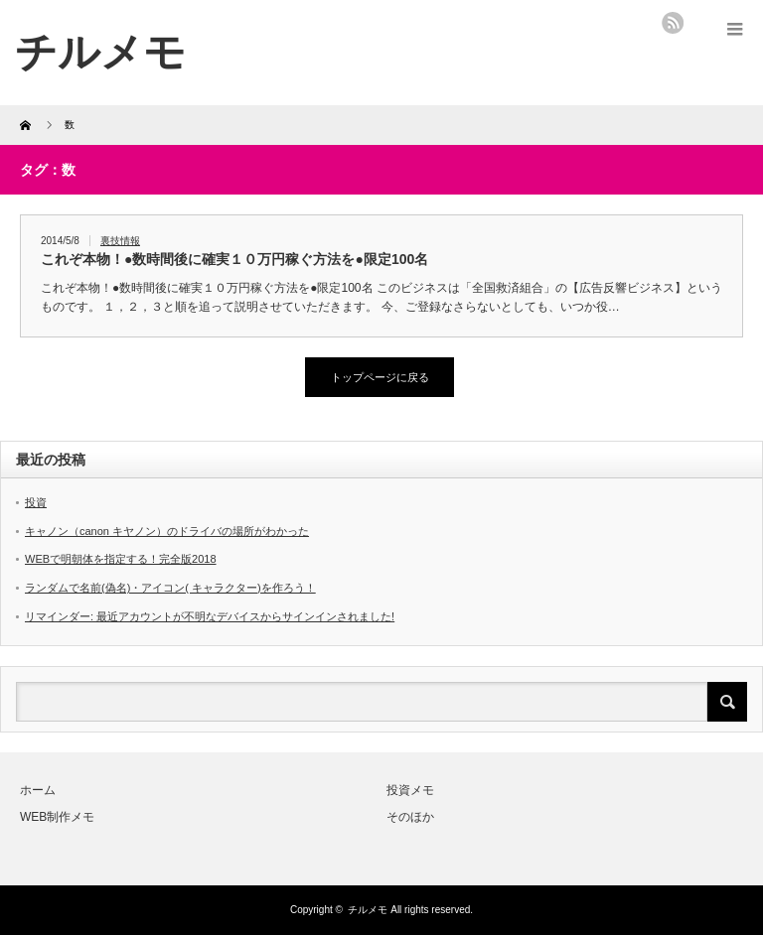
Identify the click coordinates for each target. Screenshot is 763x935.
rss (673, 23)
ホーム (38, 790)
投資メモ (410, 790)
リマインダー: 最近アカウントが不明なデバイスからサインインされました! (209, 616)
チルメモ (367, 909)
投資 (36, 502)
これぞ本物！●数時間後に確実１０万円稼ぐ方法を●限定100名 (234, 259)
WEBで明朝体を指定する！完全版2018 (121, 559)
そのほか (410, 817)
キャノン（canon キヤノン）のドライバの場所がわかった (167, 531)
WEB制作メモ (57, 817)
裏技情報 (120, 240)
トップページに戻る (380, 377)
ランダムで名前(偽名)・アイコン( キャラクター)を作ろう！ (170, 588)
